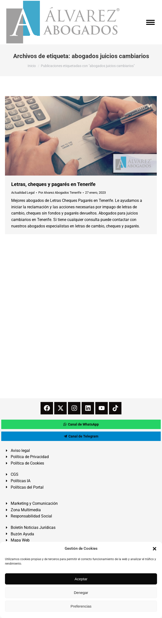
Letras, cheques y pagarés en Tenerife (53, 184)
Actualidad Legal (23, 192)
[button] (154, 548)
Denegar (81, 592)
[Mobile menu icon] (150, 22)
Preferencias (80, 606)
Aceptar (81, 579)
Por (59, 192)
